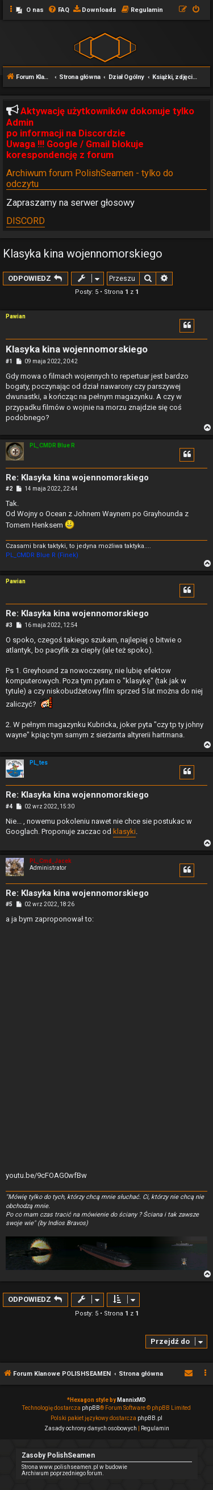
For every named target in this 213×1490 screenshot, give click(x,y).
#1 (9, 361)
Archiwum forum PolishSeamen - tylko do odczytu (89, 178)
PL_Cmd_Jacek (51, 861)
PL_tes (39, 762)
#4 (9, 806)
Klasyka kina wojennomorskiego (82, 253)
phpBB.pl (149, 1418)
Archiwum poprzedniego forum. (63, 1473)
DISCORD (25, 220)
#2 (9, 488)
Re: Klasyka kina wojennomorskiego (77, 477)
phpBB (91, 1408)
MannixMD (131, 1400)
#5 (9, 904)
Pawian (16, 316)
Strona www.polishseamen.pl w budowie (74, 1467)
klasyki (124, 831)
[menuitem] (30, 10)
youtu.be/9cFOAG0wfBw (46, 1175)
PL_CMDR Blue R (52, 445)
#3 (9, 625)
